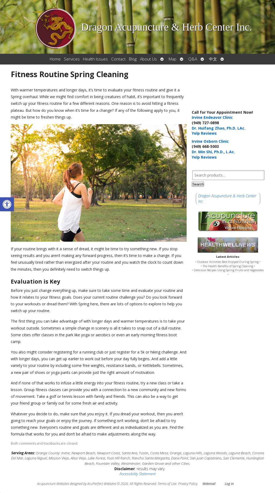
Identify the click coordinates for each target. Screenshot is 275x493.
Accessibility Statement (137, 473)
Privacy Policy (187, 483)
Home (55, 59)
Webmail (208, 483)
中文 (213, 59)
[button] (7, 204)
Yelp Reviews (204, 133)
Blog (133, 59)
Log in (229, 483)
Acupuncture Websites (53, 483)
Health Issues (95, 59)
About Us (148, 59)
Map (172, 59)
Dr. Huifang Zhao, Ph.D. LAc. (218, 128)
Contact (118, 59)
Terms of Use (167, 483)
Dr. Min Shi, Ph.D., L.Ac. (213, 151)
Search (198, 184)
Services (72, 59)
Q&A (192, 59)
